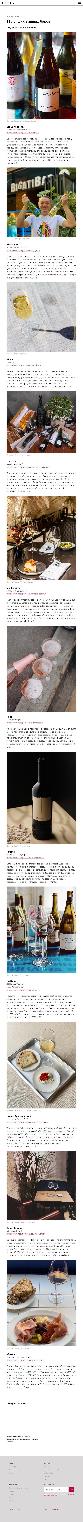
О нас (10, 1497)
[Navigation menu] (79, 3)
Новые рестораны (14, 1470)
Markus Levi (55, 1509)
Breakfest (46, 1476)
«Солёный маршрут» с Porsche (53, 1470)
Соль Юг (46, 1467)
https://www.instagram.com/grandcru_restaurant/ (28, 467)
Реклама (11, 1491)
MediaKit (11, 1494)
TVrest (46, 1479)
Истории (11, 1473)
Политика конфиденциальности (18, 1488)
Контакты (11, 1500)
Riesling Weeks (48, 1473)
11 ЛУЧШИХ (12, 1467)
